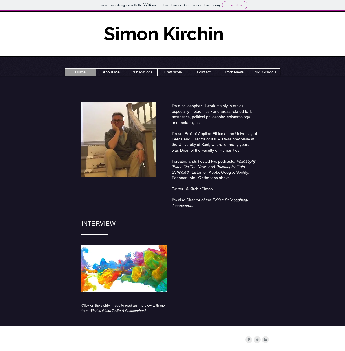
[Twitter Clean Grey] (257, 339)
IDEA (215, 139)
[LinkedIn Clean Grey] (265, 339)
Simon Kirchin (164, 33)
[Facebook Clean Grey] (248, 339)
